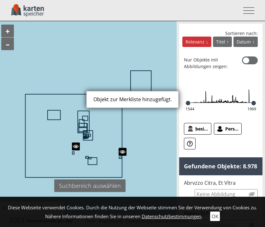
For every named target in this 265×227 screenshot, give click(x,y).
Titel (221, 42)
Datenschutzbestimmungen (171, 216)
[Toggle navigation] (246, 10)
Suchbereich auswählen (90, 185)
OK (215, 216)
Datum (244, 42)
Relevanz (196, 42)
